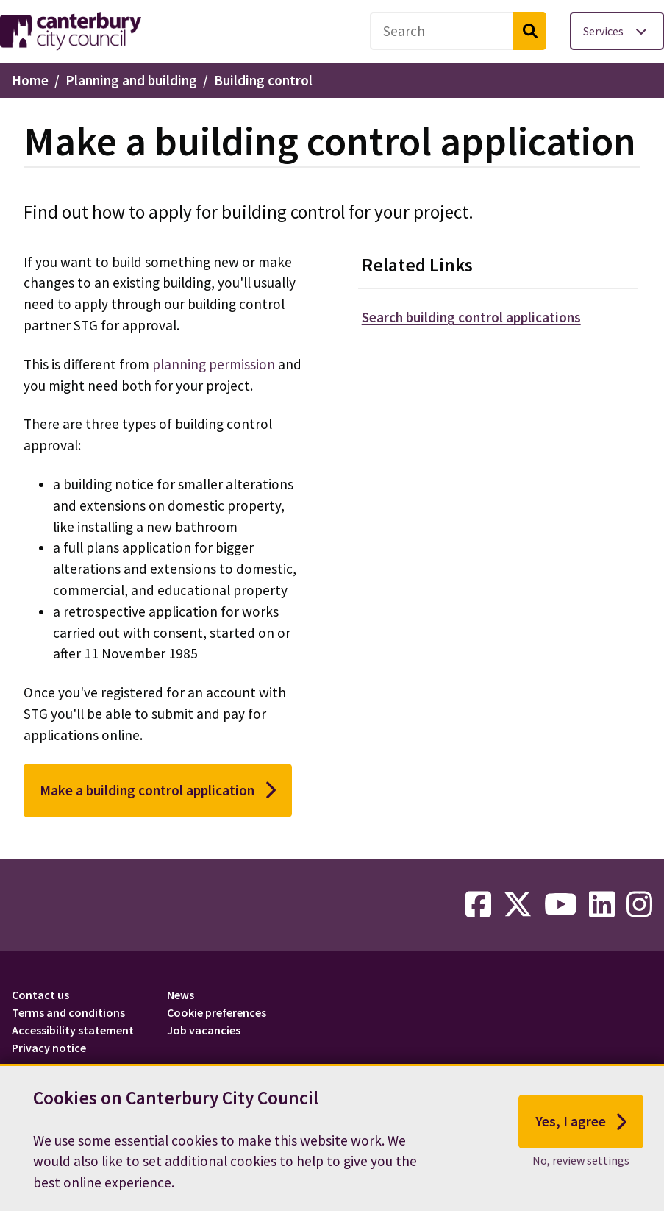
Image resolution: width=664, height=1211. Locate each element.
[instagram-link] (639, 905)
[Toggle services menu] (617, 31)
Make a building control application (158, 790)
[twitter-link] (517, 905)
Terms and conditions (68, 1012)
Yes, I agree (581, 1124)
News (180, 994)
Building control (263, 80)
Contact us (40, 994)
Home (30, 80)
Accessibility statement (73, 1030)
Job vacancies (203, 1030)
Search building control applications (471, 317)
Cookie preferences (216, 1012)
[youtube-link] (560, 905)
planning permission (213, 364)
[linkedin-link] (602, 905)
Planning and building (131, 80)
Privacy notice (49, 1047)
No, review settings (580, 1162)
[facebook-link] (478, 905)
